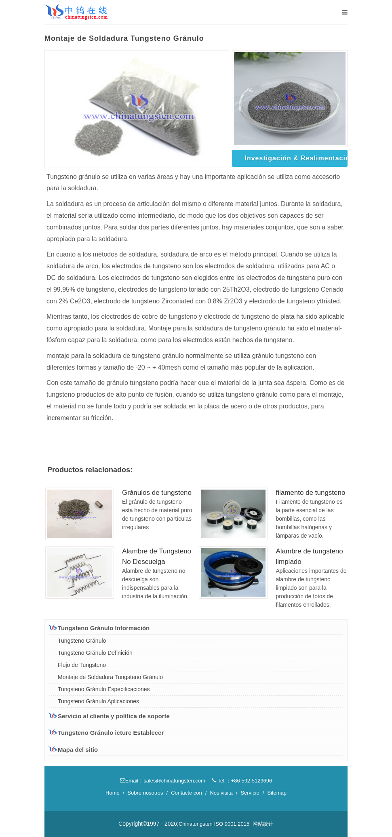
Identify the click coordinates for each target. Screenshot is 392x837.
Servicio (249, 793)
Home (112, 793)
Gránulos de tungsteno (157, 492)
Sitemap (277, 793)
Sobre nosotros (145, 793)
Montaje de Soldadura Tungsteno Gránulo (110, 677)
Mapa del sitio (73, 749)
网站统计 (263, 824)
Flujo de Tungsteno (82, 665)
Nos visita (221, 793)
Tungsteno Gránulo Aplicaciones (98, 701)
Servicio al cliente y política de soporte (109, 715)
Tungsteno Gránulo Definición (95, 653)
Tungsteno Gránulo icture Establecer (106, 732)
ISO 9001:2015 (231, 824)
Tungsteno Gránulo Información (99, 627)
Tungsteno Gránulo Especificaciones (104, 689)
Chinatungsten (196, 824)
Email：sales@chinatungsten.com (162, 781)
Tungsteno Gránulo (82, 640)
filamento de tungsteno (310, 492)
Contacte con (186, 793)
